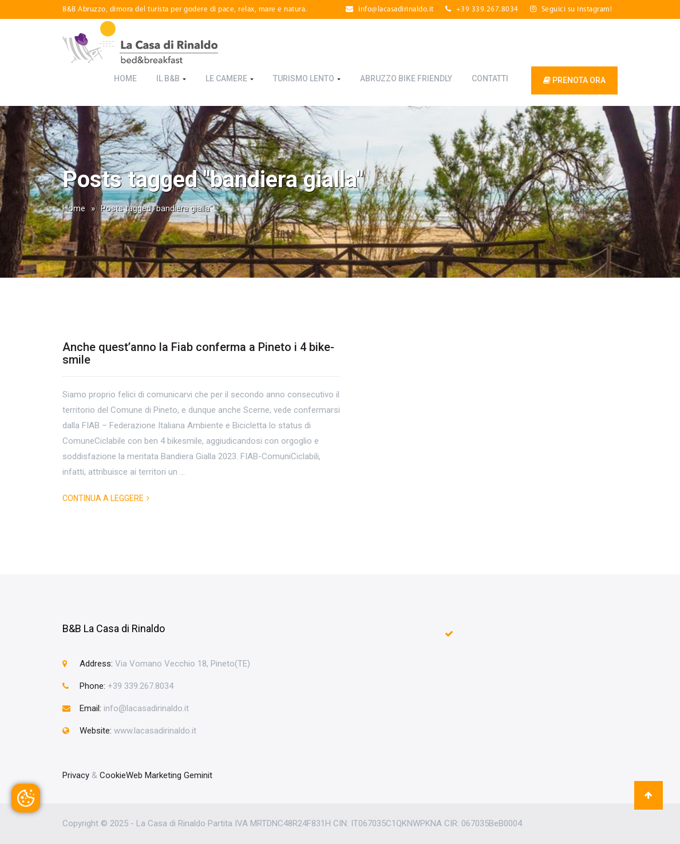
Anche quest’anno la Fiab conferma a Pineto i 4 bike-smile (198, 353)
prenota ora (574, 80)
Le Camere (229, 78)
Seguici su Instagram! (571, 9)
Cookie (113, 775)
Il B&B (171, 78)
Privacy (75, 775)
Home (125, 78)
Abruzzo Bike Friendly (406, 78)
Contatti (490, 78)
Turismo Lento (307, 78)
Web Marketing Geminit (169, 775)
